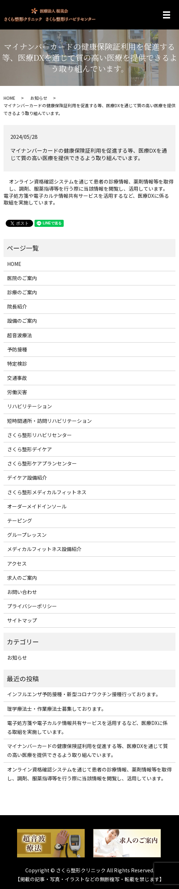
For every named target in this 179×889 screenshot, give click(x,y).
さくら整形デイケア (29, 449)
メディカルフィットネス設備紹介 (44, 548)
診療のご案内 (22, 292)
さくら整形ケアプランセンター (42, 463)
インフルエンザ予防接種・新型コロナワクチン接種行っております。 (84, 694)
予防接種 (17, 349)
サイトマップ (22, 620)
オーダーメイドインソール (37, 506)
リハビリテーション (29, 406)
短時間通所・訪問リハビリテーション (49, 420)
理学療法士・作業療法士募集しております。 (56, 708)
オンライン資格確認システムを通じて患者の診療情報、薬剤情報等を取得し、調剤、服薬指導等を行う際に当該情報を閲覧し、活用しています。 (91, 185)
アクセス (17, 563)
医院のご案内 (22, 278)
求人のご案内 (22, 577)
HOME (9, 98)
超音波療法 (19, 335)
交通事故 (17, 377)
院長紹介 (17, 306)
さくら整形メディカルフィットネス (46, 492)
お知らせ (38, 98)
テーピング (19, 520)
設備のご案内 (22, 320)
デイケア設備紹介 (27, 477)
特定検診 (17, 363)
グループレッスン (27, 534)
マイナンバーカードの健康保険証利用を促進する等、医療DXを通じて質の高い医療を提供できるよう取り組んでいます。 (87, 750)
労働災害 (17, 392)
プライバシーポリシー (32, 606)
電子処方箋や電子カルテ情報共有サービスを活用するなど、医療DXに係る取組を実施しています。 (86, 199)
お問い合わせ (22, 591)
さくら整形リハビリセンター (39, 434)
